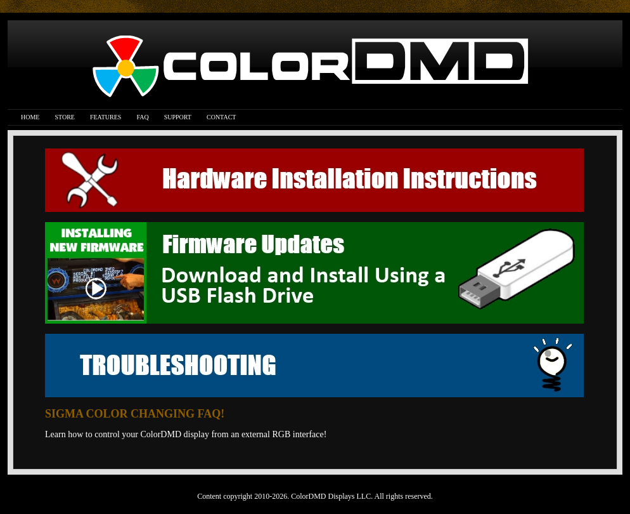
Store (65, 117)
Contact (221, 117)
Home (30, 117)
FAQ (142, 117)
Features (105, 117)
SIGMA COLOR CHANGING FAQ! (134, 413)
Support (177, 117)
